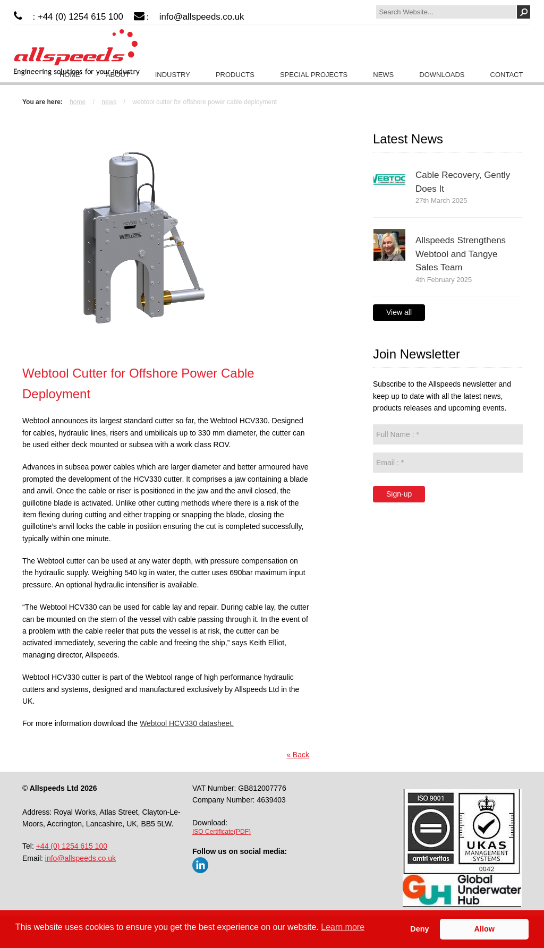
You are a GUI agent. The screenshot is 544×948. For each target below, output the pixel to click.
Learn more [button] (342, 927)
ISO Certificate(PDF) (221, 831)
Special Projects (313, 75)
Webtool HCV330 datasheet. (187, 723)
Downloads (441, 75)
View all (399, 312)
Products (235, 75)
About (118, 75)
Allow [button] (484, 929)
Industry (172, 75)
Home (70, 75)
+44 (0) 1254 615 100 (71, 846)
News (383, 75)
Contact (506, 75)
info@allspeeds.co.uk (201, 17)
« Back (297, 754)
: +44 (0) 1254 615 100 (78, 17)
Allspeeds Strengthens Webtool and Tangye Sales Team (460, 253)
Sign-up (399, 494)
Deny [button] (419, 929)
